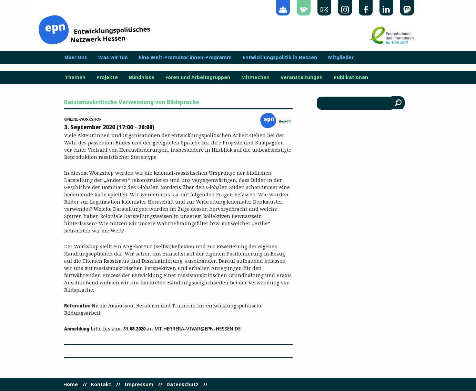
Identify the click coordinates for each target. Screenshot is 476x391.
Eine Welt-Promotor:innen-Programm (185, 57)
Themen (75, 77)
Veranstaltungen (302, 77)
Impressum (138, 384)
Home (70, 384)
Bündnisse (141, 77)
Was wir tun (113, 57)
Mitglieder (341, 57)
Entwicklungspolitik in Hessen (280, 57)
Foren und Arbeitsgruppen (197, 77)
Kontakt (101, 384)
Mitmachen (255, 77)
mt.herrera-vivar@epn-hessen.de (197, 328)
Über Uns (76, 57)
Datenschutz (182, 384)
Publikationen (351, 77)
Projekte (107, 77)
